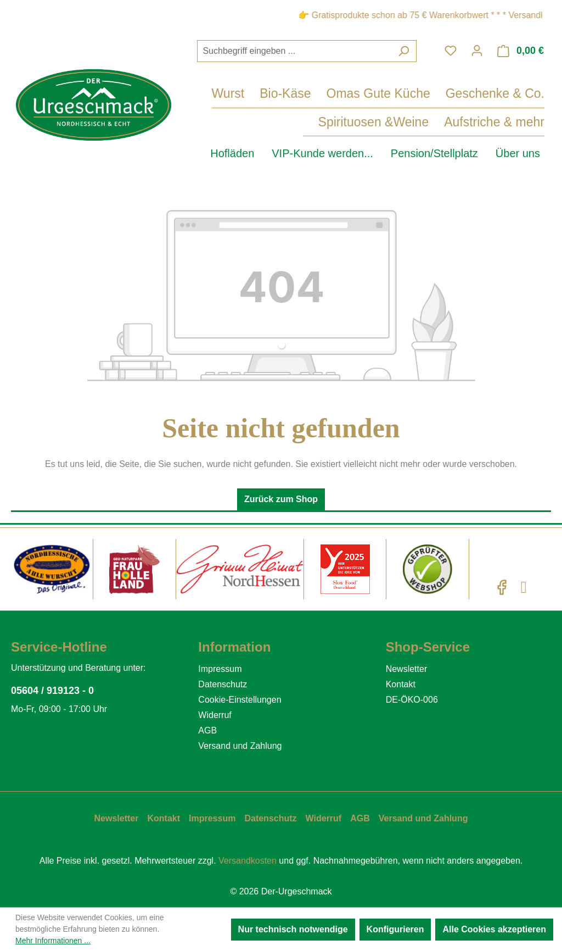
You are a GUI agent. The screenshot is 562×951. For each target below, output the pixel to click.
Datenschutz (222, 684)
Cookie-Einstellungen (239, 699)
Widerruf (214, 715)
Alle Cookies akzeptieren (494, 929)
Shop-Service (428, 646)
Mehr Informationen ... (53, 940)
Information (234, 646)
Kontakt (400, 684)
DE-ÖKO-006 (412, 699)
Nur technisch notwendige (293, 929)
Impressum (219, 669)
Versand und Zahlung (240, 745)
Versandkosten (247, 860)
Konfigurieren (395, 929)
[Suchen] (404, 51)
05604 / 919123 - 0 (52, 690)
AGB (207, 730)
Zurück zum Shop (281, 499)
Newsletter (407, 669)
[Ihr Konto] (477, 51)
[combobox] (294, 51)
